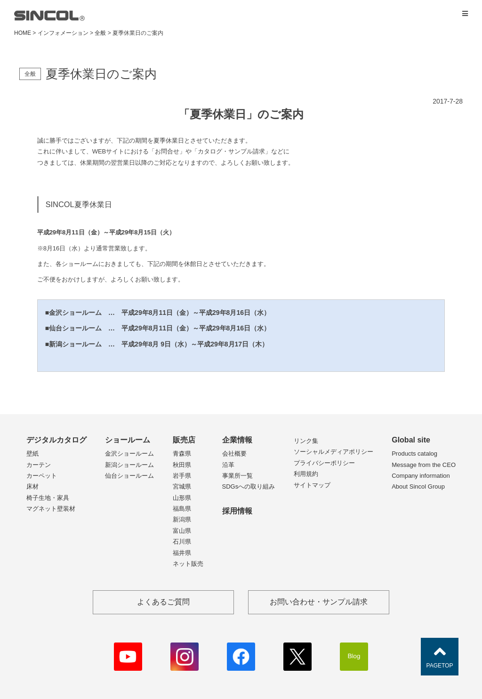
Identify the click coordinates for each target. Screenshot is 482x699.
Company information (421, 475)
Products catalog (414, 453)
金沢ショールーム (129, 453)
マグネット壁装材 (50, 508)
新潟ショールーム (129, 464)
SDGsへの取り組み (248, 486)
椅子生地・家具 (47, 497)
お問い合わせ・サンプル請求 (319, 602)
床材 (32, 486)
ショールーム (127, 440)
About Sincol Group (418, 486)
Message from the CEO (424, 464)
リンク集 (306, 440)
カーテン (38, 464)
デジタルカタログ (56, 440)
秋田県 (182, 464)
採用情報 (237, 511)
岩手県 (182, 475)
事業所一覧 (237, 475)
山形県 (182, 497)
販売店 (184, 440)
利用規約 (306, 473)
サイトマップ (312, 485)
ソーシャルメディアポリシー (333, 451)
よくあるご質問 (163, 602)
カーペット (41, 475)
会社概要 (234, 453)
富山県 (182, 530)
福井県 (182, 552)
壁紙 (32, 453)
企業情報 (237, 440)
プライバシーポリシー (324, 462)
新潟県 (182, 519)
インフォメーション (63, 33)
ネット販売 (188, 563)
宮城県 (182, 486)
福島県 (182, 508)
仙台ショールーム (129, 475)
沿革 (228, 464)
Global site (411, 440)
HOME (22, 33)
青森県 (182, 453)
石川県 (182, 541)
